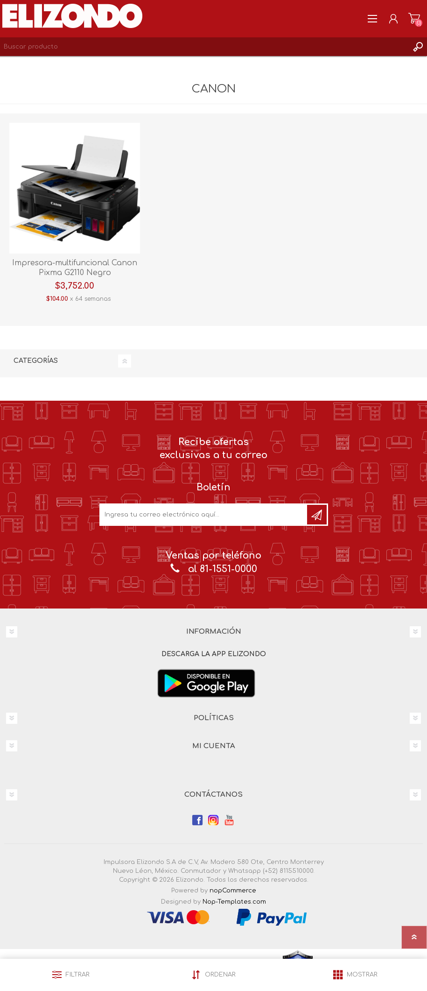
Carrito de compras (414, 18)
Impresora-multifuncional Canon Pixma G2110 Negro (74, 268)
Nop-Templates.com (234, 902)
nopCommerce (233, 890)
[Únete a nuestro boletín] (204, 514)
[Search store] (204, 46)
